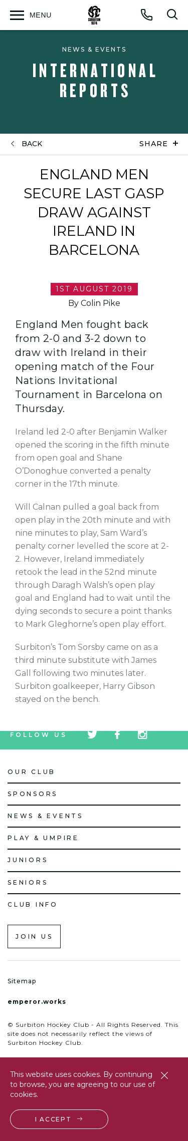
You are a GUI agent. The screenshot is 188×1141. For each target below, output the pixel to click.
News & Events (45, 816)
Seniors (28, 882)
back (32, 144)
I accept (53, 1119)
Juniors (28, 860)
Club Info (33, 904)
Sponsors (33, 794)
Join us (34, 936)
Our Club (32, 772)
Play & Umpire (43, 838)
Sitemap (22, 981)
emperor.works (37, 1001)
